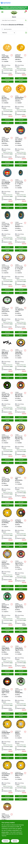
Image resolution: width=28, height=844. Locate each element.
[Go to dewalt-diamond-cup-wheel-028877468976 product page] (20, 104)
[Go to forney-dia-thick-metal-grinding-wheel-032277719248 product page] (7, 231)
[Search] (26, 20)
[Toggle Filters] (26, 33)
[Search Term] (14, 20)
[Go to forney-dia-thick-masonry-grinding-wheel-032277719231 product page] (20, 189)
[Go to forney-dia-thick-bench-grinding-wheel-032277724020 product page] (7, 189)
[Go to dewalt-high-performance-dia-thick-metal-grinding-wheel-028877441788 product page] (20, 486)
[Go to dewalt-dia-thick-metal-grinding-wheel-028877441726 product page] (20, 739)
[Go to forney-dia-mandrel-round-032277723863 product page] (7, 358)
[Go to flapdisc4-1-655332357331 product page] (7, 401)
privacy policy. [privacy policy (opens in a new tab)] (5, 832)
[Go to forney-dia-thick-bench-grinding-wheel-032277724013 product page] (20, 146)
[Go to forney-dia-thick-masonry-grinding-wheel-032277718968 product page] (20, 697)
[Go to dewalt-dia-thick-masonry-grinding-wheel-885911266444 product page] (7, 528)
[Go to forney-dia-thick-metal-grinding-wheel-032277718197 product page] (7, 444)
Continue (5, 841)
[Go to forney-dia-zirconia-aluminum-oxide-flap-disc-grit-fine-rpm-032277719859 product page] (20, 358)
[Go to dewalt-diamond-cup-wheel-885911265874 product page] (7, 104)
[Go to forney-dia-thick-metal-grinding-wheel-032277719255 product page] (20, 231)
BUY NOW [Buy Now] (7, 81)
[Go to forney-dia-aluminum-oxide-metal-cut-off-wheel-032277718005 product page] (7, 655)
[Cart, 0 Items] (25, 12)
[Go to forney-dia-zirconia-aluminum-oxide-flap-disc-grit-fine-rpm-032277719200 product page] (7, 274)
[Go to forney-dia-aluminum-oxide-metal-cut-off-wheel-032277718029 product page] (7, 697)
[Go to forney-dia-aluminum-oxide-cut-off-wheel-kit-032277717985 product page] (7, 146)
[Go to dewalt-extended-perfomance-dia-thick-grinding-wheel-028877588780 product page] (20, 62)
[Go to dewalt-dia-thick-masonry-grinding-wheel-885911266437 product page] (7, 780)
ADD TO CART (7, 78)
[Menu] (2, 12)
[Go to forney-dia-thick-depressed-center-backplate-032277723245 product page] (20, 316)
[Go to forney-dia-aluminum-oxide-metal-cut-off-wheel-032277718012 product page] (20, 655)
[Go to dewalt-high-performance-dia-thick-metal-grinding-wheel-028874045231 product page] (7, 570)
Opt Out (15, 841)
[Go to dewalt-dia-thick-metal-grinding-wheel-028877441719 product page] (7, 739)
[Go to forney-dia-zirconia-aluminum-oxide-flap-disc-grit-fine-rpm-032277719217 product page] (20, 274)
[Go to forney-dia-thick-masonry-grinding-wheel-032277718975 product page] (7, 612)
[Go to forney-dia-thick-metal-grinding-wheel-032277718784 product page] (20, 570)
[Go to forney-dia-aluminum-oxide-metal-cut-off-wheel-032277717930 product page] (20, 612)
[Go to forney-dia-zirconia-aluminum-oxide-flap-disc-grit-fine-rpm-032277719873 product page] (20, 401)
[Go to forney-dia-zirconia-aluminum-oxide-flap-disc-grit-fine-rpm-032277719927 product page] (20, 444)
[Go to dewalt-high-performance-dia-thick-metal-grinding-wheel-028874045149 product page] (20, 528)
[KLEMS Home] (14, 13)
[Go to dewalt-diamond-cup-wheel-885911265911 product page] (7, 62)
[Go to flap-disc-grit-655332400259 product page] (7, 486)
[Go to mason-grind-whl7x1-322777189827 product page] (7, 316)
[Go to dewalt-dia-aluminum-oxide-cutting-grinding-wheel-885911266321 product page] (20, 780)
